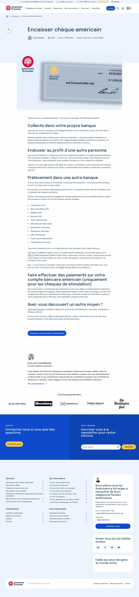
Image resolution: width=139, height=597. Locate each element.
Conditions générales (14, 513)
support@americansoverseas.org (109, 513)
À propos (48, 8)
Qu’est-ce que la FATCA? (59, 516)
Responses (58, 8)
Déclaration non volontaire (16, 491)
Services (85, 8)
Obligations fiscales (34, 8)
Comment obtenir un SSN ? (59, 519)
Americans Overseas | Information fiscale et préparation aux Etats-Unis (14, 8)
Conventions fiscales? (58, 521)
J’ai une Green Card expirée (60, 491)
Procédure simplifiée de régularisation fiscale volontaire (24, 495)
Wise (96, 292)
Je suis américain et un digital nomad (64, 499)
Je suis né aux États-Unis (59, 482)
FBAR (62, 267)
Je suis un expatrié (57, 496)
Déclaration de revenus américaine (19, 482)
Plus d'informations (36, 384)
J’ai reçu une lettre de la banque (62, 488)
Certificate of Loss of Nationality (19, 501)
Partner (9, 521)
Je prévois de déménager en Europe (63, 502)
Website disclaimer (13, 516)
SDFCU (31, 255)
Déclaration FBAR (13, 485)
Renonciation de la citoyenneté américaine (22, 499)
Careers (9, 519)
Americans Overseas (36, 309)
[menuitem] (34, 8)
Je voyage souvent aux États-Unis (62, 494)
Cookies (127, 583)
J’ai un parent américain (58, 485)
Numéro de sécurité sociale (17, 488)
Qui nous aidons (72, 8)
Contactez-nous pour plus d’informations (47, 333)
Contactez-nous (14, 444)
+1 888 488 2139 (102, 520)
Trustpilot (116, 2)
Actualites (96, 8)
